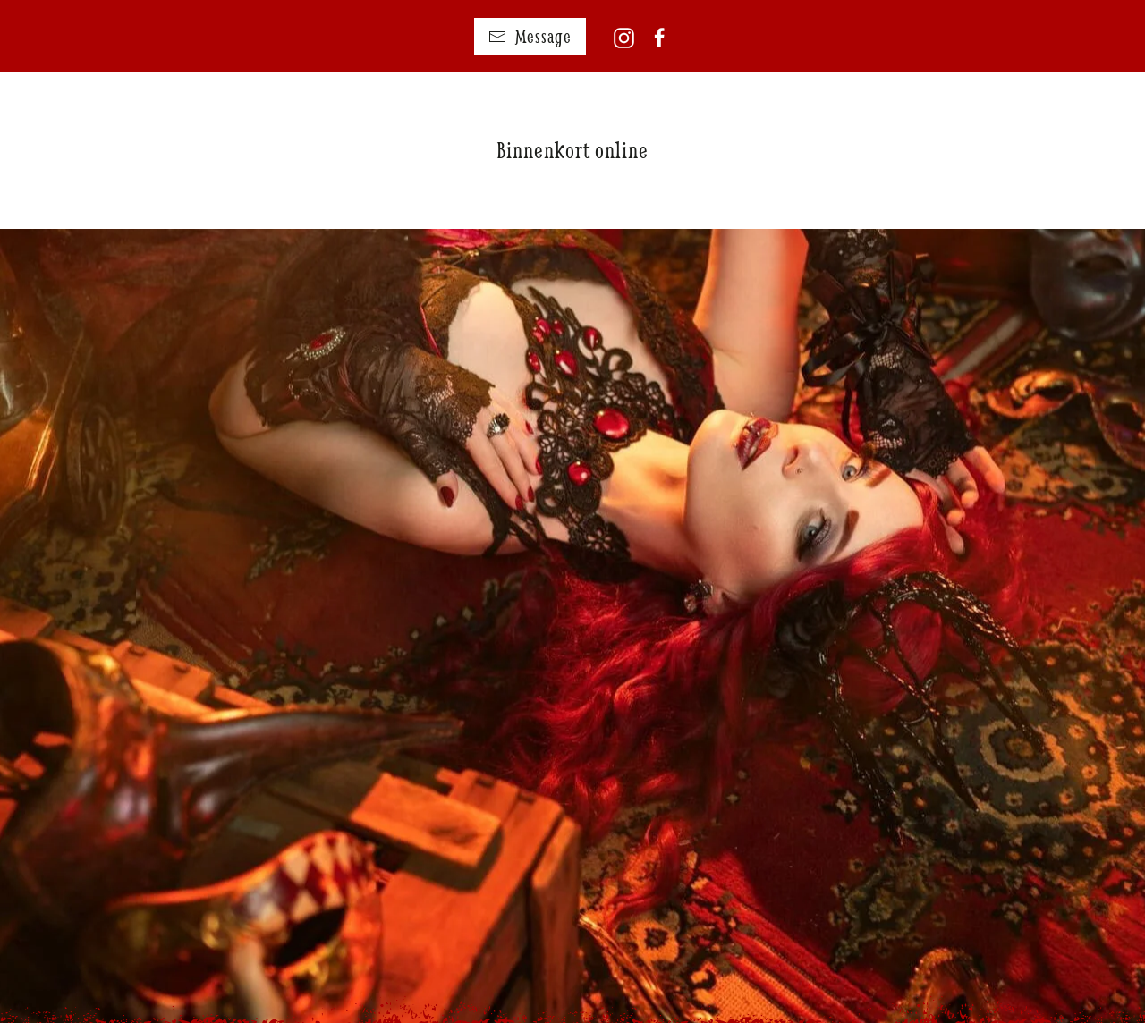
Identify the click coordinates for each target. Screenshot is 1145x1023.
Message (530, 36)
